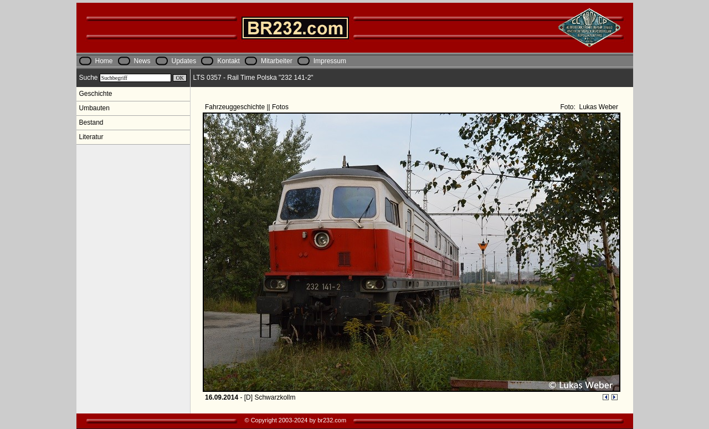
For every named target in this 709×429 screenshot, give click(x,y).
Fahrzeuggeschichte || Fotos (247, 107)
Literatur (91, 137)
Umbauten (94, 108)
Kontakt (228, 61)
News (142, 61)
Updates (184, 61)
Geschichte (95, 94)
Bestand (91, 122)
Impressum (330, 61)
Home (104, 61)
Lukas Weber (597, 107)
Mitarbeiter (276, 61)
